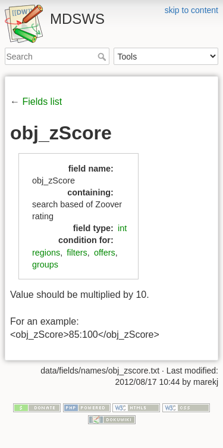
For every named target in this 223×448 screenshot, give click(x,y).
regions (46, 252)
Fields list (42, 102)
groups (45, 264)
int (122, 228)
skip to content (191, 10)
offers (104, 252)
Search (103, 56)
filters (77, 252)
